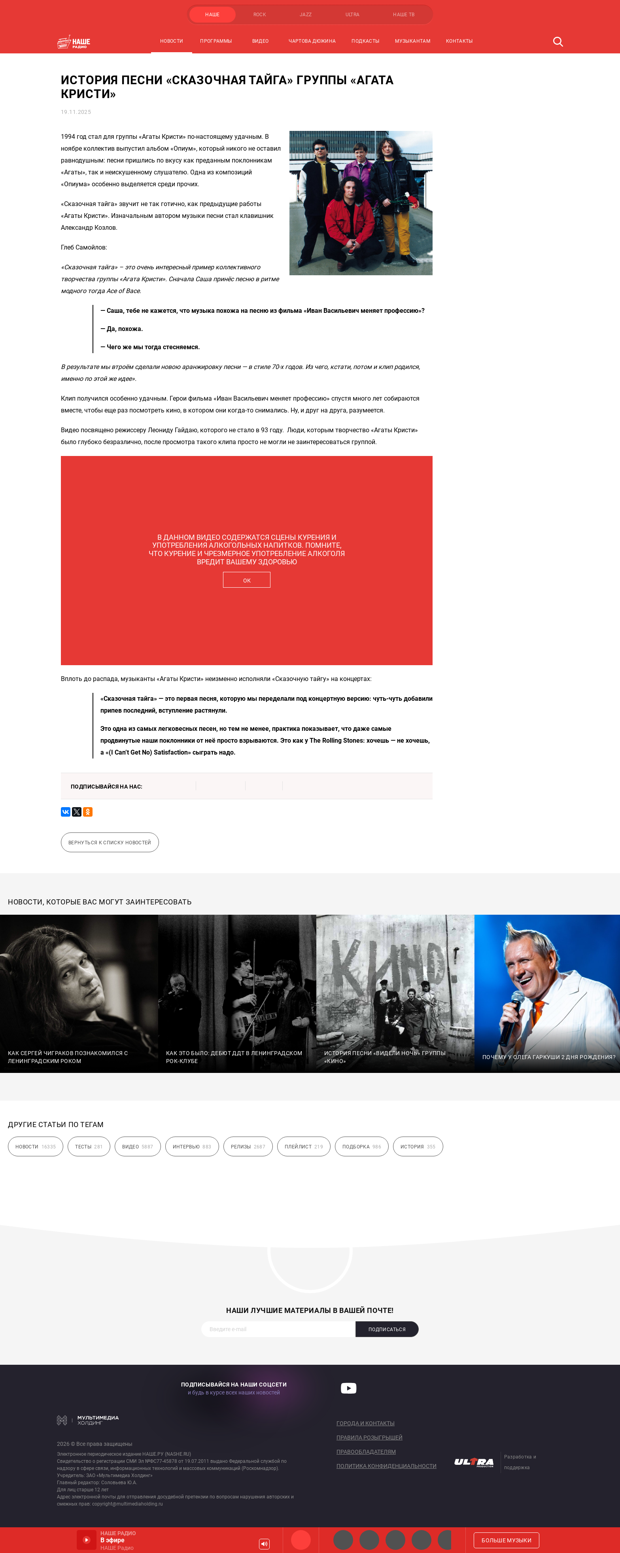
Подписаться (387, 1329)
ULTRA (353, 14)
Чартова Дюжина (312, 41)
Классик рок (421, 1540)
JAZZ (306, 14)
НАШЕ (212, 14)
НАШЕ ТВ (404, 14)
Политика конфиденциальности (386, 1466)
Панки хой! (447, 1540)
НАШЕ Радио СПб (369, 1540)
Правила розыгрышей (369, 1437)
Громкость (264, 1544)
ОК (247, 580)
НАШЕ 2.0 (343, 1540)
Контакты (459, 41)
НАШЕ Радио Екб (395, 1540)
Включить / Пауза (86, 1540)
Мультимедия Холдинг (88, 1420)
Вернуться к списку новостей (109, 843)
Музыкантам (412, 41)
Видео (260, 41)
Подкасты (365, 41)
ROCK (259, 14)
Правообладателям (366, 1452)
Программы (216, 41)
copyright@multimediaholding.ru (127, 1504)
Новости (171, 41)
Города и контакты (365, 1423)
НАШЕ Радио (301, 1540)
